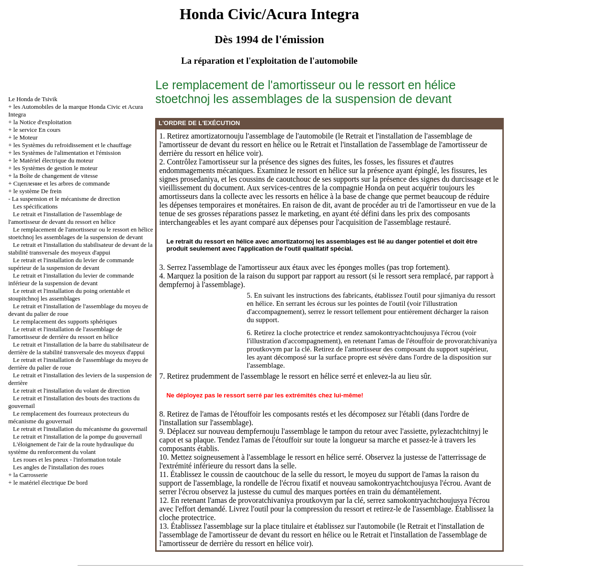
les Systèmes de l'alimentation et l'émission (67, 152)
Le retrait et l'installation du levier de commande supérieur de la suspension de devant (71, 263)
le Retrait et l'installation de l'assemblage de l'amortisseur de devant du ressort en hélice (321, 530)
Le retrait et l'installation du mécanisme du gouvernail (80, 428)
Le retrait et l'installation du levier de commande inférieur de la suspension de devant (71, 279)
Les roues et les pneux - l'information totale (67, 459)
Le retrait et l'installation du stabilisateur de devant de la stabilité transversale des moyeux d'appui (80, 248)
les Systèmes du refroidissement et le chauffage (72, 145)
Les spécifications (35, 206)
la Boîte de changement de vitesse (55, 175)
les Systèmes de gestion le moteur (55, 168)
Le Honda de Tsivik (32, 99)
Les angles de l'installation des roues (58, 467)
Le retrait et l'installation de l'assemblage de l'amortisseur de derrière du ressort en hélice (65, 332)
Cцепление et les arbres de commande (61, 183)
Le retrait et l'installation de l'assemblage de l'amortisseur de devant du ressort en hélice (65, 217)
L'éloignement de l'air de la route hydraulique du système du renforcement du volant (71, 448)
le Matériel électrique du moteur (53, 160)
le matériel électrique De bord (50, 482)
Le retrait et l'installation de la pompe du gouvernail (77, 436)
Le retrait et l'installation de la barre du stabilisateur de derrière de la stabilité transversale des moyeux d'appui (78, 348)
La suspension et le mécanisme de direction (66, 198)
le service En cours (37, 129)
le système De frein (37, 191)
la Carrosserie (30, 474)
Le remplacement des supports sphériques (65, 321)
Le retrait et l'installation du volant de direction (71, 390)
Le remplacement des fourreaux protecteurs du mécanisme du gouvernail (68, 417)
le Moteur (25, 137)
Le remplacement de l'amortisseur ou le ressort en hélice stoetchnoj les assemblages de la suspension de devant (80, 233)
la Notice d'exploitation (42, 122)
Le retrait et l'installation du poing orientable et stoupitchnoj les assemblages (69, 294)
